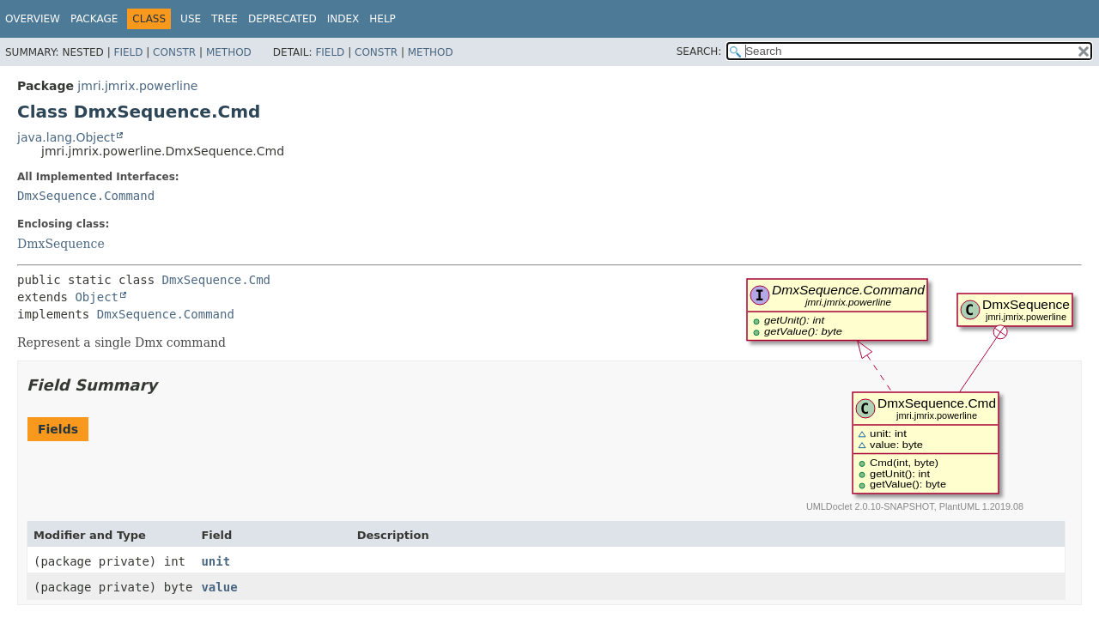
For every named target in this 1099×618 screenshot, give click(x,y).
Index (343, 19)
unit (215, 561)
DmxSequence (61, 244)
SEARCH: (699, 51)
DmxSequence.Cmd (216, 280)
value (219, 587)
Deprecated (282, 19)
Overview (32, 19)
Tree (224, 19)
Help (382, 19)
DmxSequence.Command (86, 196)
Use (190, 19)
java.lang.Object (66, 137)
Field (128, 52)
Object (96, 297)
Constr (174, 52)
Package (94, 19)
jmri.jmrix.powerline (137, 86)
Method (229, 52)
